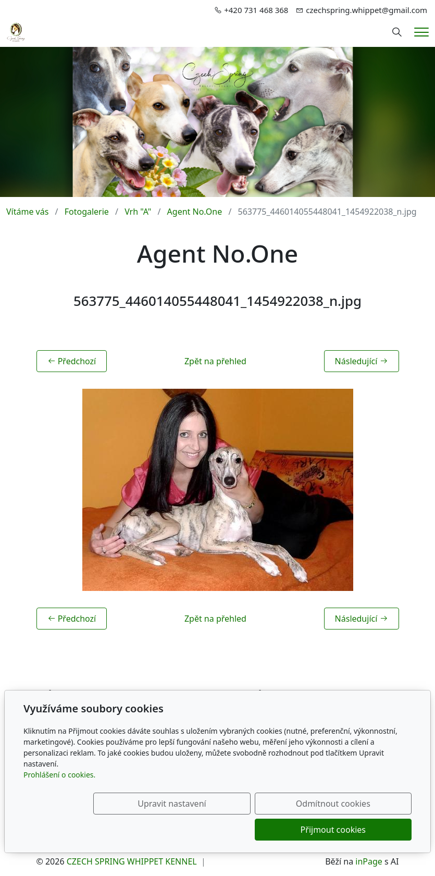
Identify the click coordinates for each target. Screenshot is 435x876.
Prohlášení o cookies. (59, 801)
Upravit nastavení (153, 829)
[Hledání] (397, 32)
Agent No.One (194, 211)
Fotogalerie (87, 211)
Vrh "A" (138, 211)
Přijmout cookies (361, 829)
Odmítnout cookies (257, 829)
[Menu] (421, 32)
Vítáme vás (27, 211)
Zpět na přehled (215, 361)
